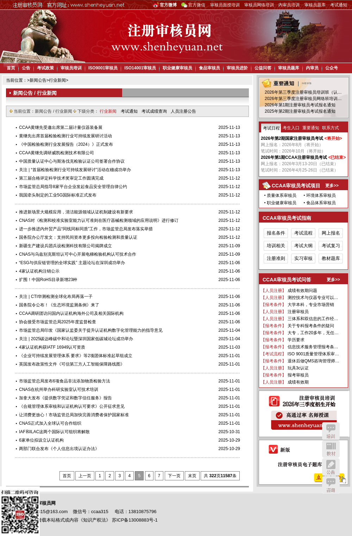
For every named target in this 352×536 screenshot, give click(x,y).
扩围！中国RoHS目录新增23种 (48, 279)
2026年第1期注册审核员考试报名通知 (300, 104)
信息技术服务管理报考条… (313, 346)
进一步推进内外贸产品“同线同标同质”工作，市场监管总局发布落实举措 (86, 228)
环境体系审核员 (321, 195)
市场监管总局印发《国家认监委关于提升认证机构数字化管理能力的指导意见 (91, 330)
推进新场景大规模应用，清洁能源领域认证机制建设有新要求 (76, 212)
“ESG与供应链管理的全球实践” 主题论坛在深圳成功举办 (72, 262)
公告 (26, 68)
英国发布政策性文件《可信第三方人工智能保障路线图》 (72, 364)
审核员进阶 (237, 68)
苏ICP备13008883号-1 (135, 520)
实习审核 (303, 258)
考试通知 (338, 4)
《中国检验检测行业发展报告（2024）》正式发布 (66, 144)
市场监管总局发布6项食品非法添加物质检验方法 (64, 381)
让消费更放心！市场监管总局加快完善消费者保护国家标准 (74, 414)
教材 (331, 449)
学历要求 (296, 339)
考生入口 (291, 127)
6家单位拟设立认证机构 (41, 440)
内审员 (312, 68)
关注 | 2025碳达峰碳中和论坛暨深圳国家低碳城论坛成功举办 (76, 338)
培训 (331, 431)
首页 (11, 68)
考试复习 (331, 245)
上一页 (84, 475)
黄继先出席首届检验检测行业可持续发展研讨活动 (65, 135)
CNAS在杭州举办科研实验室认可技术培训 (58, 389)
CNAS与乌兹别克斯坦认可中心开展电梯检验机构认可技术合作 (77, 254)
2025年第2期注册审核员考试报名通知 (300, 111)
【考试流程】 (273, 353)
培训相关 (276, 245)
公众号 (331, 68)
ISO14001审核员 (140, 68)
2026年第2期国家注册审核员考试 (292, 138)
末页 (192, 475)
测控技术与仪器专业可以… (313, 297)
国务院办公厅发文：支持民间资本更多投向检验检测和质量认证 (78, 237)
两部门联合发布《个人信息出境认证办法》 (59, 448)
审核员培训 (71, 68)
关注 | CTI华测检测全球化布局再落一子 (56, 296)
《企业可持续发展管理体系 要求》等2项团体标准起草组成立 (75, 355)
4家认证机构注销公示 (39, 271)
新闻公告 (38, 80)
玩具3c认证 (298, 368)
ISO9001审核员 (103, 68)
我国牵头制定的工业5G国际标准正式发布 (57, 195)
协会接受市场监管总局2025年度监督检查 (57, 321)
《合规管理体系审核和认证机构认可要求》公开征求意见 (72, 406)
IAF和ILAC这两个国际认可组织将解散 (54, 431)
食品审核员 (209, 68)
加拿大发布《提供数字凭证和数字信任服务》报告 (65, 397)
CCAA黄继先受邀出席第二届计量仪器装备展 (60, 127)
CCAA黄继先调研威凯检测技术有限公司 (56, 152)
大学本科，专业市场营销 (311, 304)
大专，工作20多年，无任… (313, 332)
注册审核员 (298, 311)
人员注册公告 (183, 111)
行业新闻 (57, 80)
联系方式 (330, 127)
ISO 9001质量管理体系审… (313, 353)
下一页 (174, 475)
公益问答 (262, 68)
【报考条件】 (273, 304)
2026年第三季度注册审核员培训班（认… (303, 92)
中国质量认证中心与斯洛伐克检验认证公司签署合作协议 (72, 161)
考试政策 (45, 68)
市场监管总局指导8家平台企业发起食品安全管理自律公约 (73, 186)
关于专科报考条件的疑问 (311, 325)
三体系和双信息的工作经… (313, 318)
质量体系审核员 (281, 195)
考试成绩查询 (155, 111)
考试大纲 (303, 245)
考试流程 (303, 233)
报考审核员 (298, 375)
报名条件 (276, 233)
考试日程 (271, 128)
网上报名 (331, 233)
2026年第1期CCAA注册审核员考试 (294, 157)
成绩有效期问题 (302, 290)
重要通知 (310, 127)
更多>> (332, 185)
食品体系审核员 (321, 202)
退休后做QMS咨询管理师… (313, 361)
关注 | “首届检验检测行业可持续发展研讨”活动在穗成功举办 (75, 169)
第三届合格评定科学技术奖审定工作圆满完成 (61, 178)
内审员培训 (289, 4)
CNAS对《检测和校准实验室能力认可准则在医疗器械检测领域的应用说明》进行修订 (98, 220)
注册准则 (276, 258)
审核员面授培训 (225, 4)
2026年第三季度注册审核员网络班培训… (303, 98)
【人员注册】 (273, 290)
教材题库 (331, 258)
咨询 (331, 485)
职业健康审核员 (177, 68)
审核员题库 (315, 4)
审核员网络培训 (259, 4)
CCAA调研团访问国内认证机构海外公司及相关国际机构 (71, 313)
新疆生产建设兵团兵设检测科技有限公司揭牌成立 (65, 245)
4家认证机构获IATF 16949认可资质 (52, 347)
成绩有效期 (298, 382)
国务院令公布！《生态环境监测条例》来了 (59, 305)
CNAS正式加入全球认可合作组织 (50, 423)
